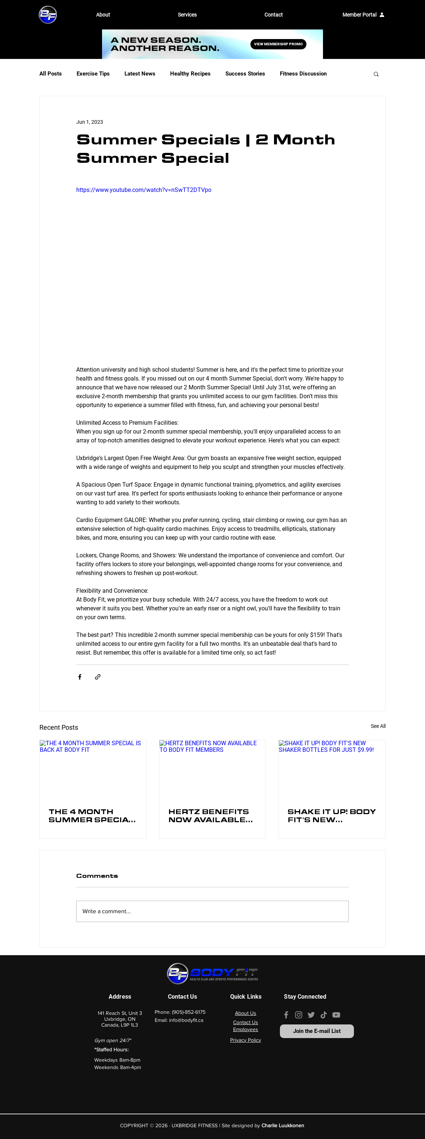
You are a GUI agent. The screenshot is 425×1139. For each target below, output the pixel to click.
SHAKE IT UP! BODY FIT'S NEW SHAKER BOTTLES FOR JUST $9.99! (332, 817)
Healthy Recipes (190, 73)
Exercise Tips (93, 73)
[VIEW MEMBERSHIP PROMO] (278, 44)
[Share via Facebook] (79, 676)
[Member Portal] (363, 14)
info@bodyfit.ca (186, 1020)
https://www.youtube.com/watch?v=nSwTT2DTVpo (143, 189)
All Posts (50, 73)
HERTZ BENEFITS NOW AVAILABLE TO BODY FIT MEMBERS (208, 817)
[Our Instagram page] (298, 1015)
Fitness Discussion (303, 73)
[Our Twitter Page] (311, 1015)
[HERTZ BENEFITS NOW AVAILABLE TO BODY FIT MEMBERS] (212, 770)
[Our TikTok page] (324, 1015)
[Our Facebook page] (286, 1015)
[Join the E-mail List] (317, 1031)
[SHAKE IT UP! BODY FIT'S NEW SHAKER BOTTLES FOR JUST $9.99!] (332, 770)
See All (378, 726)
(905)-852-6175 (189, 1012)
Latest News (139, 73)
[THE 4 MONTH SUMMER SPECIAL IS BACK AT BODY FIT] (93, 770)
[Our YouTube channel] (336, 1015)
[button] (131, 15)
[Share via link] (97, 676)
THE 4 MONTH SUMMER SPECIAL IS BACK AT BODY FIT (91, 817)
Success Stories (245, 73)
